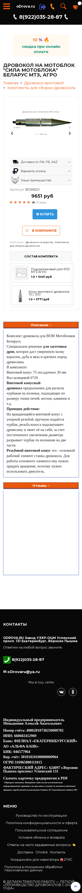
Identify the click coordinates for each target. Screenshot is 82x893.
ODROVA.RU (13, 638)
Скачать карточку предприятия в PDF (35, 778)
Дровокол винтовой (44, 82)
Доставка (25, 852)
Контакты (57, 852)
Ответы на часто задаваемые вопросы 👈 (41, 845)
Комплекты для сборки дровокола (41, 87)
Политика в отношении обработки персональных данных (33, 868)
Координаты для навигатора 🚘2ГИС (41, 860)
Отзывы (41, 486)
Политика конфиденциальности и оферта (41, 823)
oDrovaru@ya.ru (23, 671)
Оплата (41, 852)
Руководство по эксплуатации (41, 815)
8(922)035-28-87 (41, 17)
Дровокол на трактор (39, 242)
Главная (11, 82)
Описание (41, 325)
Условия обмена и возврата (41, 837)
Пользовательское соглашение (41, 830)
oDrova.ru (25, 6)
